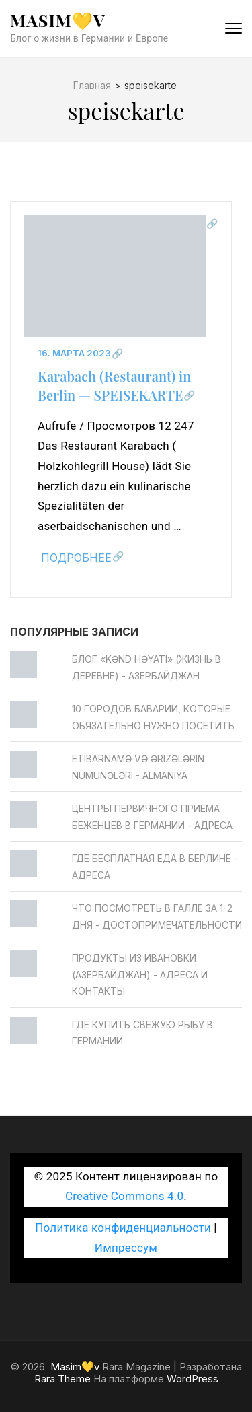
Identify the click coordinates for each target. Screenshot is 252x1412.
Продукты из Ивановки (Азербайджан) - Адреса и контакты (140, 974)
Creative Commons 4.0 (124, 1196)
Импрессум (126, 1247)
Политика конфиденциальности (123, 1227)
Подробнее (76, 557)
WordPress (192, 1378)
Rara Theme (62, 1378)
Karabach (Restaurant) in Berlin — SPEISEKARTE (114, 385)
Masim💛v (58, 20)
